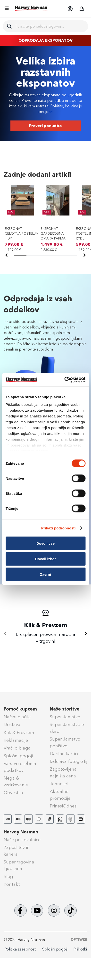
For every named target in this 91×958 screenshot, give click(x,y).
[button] (70, 9)
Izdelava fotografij (68, 761)
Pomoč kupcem (20, 709)
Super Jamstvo (65, 716)
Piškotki (80, 949)
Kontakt (12, 884)
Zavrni (45, 574)
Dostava (12, 724)
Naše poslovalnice (22, 839)
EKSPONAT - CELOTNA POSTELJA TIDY (21, 233)
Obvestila (13, 792)
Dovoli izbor (45, 559)
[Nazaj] (6, 255)
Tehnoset (59, 783)
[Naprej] (84, 255)
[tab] (38, 665)
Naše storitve (65, 709)
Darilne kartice (65, 753)
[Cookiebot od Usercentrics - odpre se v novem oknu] (64, 380)
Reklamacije (16, 740)
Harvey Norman (21, 832)
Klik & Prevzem (19, 732)
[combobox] (49, 26)
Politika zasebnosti (20, 949)
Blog (8, 876)
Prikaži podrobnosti (58, 528)
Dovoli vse (45, 543)
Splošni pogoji (18, 755)
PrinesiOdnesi (63, 806)
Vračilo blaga (17, 748)
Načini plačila (17, 716)
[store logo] (31, 8)
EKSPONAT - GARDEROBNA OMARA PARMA (53, 233)
